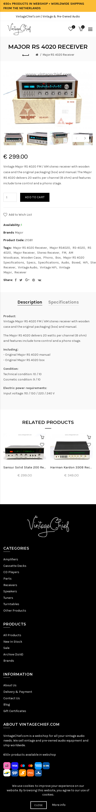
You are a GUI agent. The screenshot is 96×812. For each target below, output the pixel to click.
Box (58, 257)
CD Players (11, 572)
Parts (7, 578)
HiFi (85, 262)
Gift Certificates (14, 711)
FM (64, 253)
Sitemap (9, 800)
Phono (48, 257)
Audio (65, 262)
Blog (6, 704)
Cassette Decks (14, 566)
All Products (12, 635)
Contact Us (11, 698)
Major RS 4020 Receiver (58, 54)
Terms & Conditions (54, 800)
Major (19, 232)
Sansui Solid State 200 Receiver (24, 467)
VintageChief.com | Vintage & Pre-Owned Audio (48, 16)
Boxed (76, 262)
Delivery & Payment (17, 692)
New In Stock (12, 642)
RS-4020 (79, 248)
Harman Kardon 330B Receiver (71, 467)
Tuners (8, 598)
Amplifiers (10, 559)
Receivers (10, 585)
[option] (13, 138)
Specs (31, 262)
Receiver (20, 272)
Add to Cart (35, 197)
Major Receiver (24, 253)
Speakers (10, 591)
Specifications (48, 262)
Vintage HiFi (48, 267)
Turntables (11, 604)
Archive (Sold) (13, 654)
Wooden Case (31, 257)
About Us (10, 685)
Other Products (14, 610)
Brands (8, 661)
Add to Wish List (20, 215)
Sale (6, 648)
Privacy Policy (28, 800)
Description (29, 302)
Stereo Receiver (48, 253)
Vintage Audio (27, 267)
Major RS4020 (59, 248)
